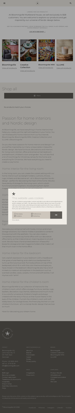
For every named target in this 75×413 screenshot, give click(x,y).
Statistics (19, 216)
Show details (15, 220)
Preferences (37, 214)
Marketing (36, 216)
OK (56, 215)
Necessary (19, 214)
